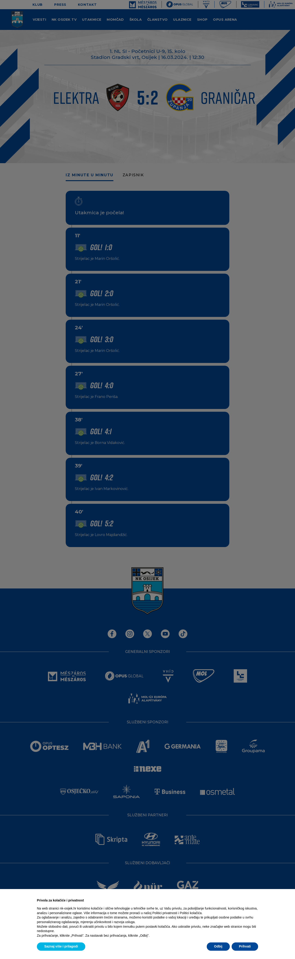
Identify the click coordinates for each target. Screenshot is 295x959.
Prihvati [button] (245, 946)
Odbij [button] (218, 946)
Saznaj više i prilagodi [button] (61, 946)
